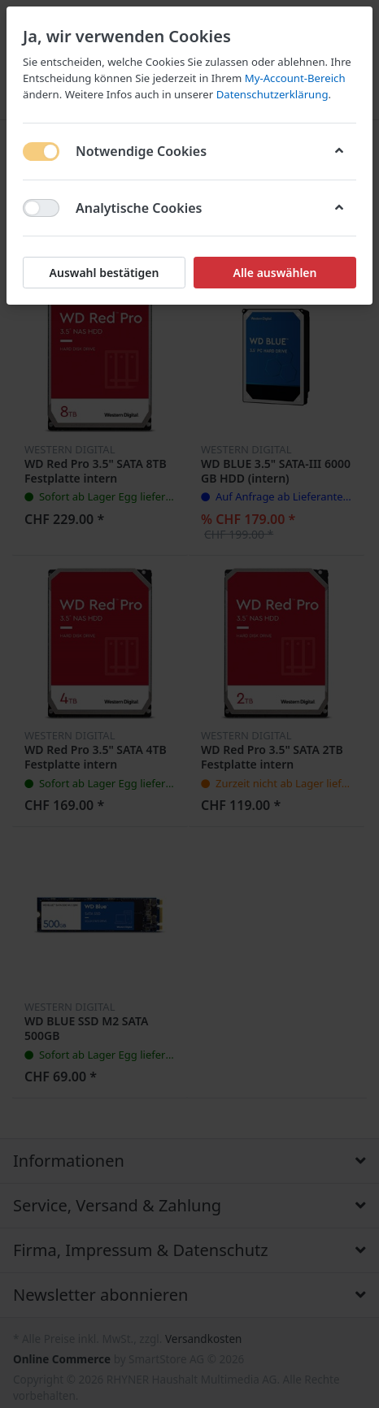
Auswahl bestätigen (104, 272)
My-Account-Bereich (295, 78)
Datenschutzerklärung (272, 94)
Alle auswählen (274, 272)
